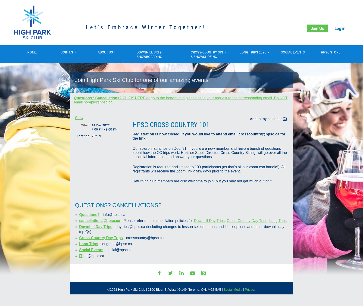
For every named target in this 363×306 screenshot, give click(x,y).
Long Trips (278, 221)
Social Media (233, 289)
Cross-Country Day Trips (247, 221)
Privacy (250, 289)
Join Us (316, 28)
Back (79, 118)
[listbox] (269, 119)
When (85, 125)
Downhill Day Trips (209, 221)
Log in (339, 28)
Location (83, 136)
